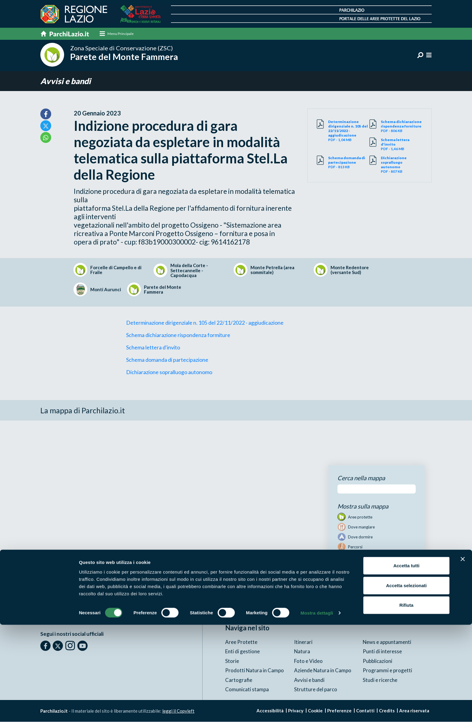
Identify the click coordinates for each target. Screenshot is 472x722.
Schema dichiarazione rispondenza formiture (178, 335)
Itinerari (303, 642)
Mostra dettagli (316, 710)
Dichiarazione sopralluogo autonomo (169, 372)
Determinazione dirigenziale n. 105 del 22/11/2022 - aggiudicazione (205, 323)
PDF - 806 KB (401, 126)
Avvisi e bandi (66, 81)
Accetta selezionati (406, 682)
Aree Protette (241, 642)
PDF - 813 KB (349, 162)
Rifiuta (406, 702)
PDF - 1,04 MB (349, 131)
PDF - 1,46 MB (401, 144)
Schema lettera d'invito (153, 347)
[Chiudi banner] (463, 656)
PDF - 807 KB (401, 165)
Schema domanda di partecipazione (167, 360)
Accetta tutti (406, 662)
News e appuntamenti (387, 642)
